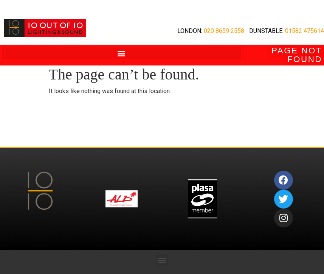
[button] (121, 53)
